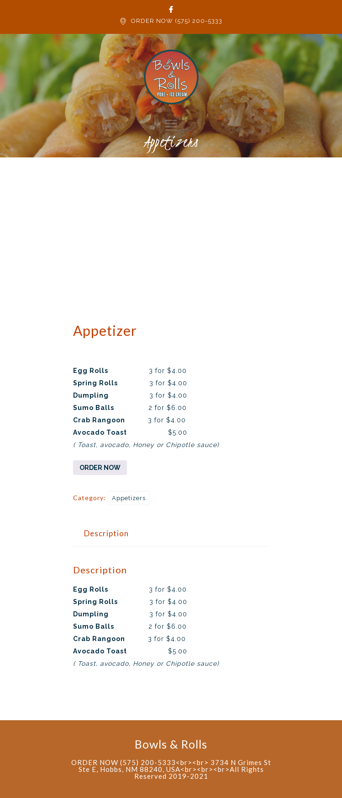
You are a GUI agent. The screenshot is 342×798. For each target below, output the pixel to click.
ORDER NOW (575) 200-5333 (176, 20)
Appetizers (129, 498)
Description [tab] (106, 533)
